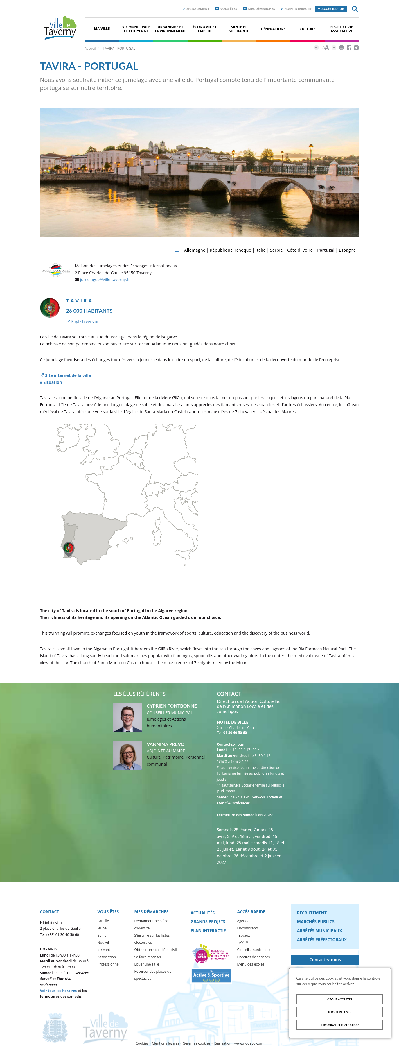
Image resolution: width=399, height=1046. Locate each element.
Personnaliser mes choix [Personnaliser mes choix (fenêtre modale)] (340, 1025)
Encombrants (247, 928)
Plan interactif (298, 8)
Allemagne (194, 250)
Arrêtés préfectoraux (322, 939)
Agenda (243, 920)
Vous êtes (228, 8)
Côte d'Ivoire (300, 250)
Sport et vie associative (341, 28)
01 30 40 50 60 (235, 732)
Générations (273, 28)
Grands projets (207, 921)
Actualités (202, 912)
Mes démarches (261, 8)
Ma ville (102, 28)
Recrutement (312, 912)
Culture (307, 28)
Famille (103, 920)
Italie (261, 250)
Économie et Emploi (205, 28)
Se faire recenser (147, 956)
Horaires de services (253, 956)
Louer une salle (146, 964)
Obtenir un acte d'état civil (155, 949)
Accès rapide (332, 8)
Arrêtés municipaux (319, 930)
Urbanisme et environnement (170, 28)
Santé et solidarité (239, 28)
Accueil (90, 48)
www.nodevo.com (248, 1043)
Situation (51, 382)
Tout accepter (340, 999)
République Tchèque (230, 250)
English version (83, 322)
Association (107, 956)
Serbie (276, 250)
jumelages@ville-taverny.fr (105, 279)
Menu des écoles (250, 964)
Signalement (197, 8)
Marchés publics (316, 921)
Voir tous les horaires (58, 990)
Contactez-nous (325, 959)
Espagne (347, 250)
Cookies (142, 1043)
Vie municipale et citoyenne (136, 28)
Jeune (102, 928)
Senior (103, 935)
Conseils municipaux (253, 949)
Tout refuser (339, 1012)
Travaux (243, 935)
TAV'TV (242, 942)
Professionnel (109, 964)
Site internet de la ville (65, 375)
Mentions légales (165, 1043)
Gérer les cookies (197, 1043)
